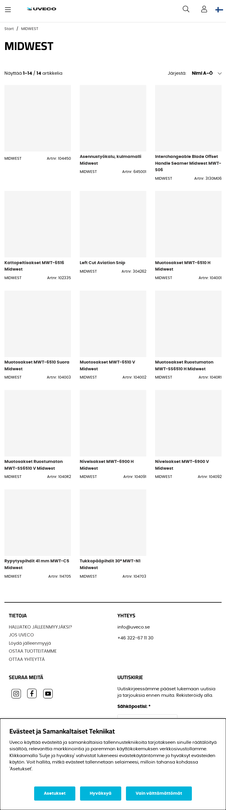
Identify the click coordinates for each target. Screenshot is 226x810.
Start (9, 29)
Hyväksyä (101, 793)
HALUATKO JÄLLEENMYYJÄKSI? (40, 627)
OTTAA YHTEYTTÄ (27, 659)
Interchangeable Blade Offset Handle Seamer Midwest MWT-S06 (188, 163)
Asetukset (55, 793)
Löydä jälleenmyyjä (30, 643)
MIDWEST (29, 29)
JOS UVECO (21, 635)
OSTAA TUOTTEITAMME (33, 651)
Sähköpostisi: (134, 706)
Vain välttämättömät (159, 793)
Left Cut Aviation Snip (102, 263)
